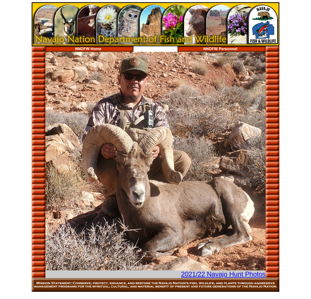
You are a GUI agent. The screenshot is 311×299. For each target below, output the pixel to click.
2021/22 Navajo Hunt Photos (223, 274)
